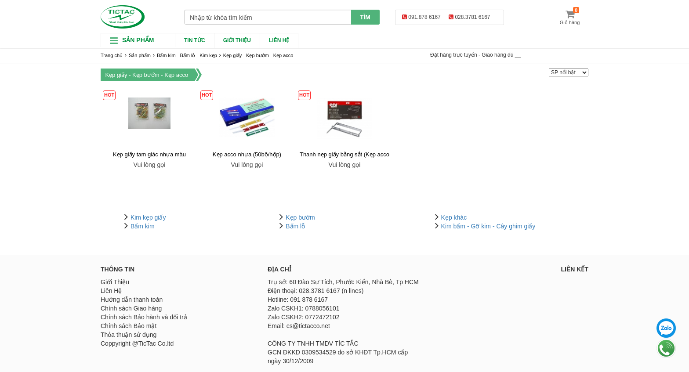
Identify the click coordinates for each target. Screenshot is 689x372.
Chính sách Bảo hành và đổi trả (144, 317)
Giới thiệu (237, 40)
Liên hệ (279, 40)
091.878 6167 (421, 17)
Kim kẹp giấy (148, 217)
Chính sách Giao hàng (131, 308)
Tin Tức (194, 40)
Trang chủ (112, 55)
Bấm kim (143, 226)
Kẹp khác (454, 217)
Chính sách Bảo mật (128, 325)
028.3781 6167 (469, 17)
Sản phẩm (140, 55)
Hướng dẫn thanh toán (132, 299)
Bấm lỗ (295, 226)
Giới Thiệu (115, 281)
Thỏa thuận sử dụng (128, 334)
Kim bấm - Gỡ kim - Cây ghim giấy (488, 226)
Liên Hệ (111, 290)
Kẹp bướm (300, 217)
